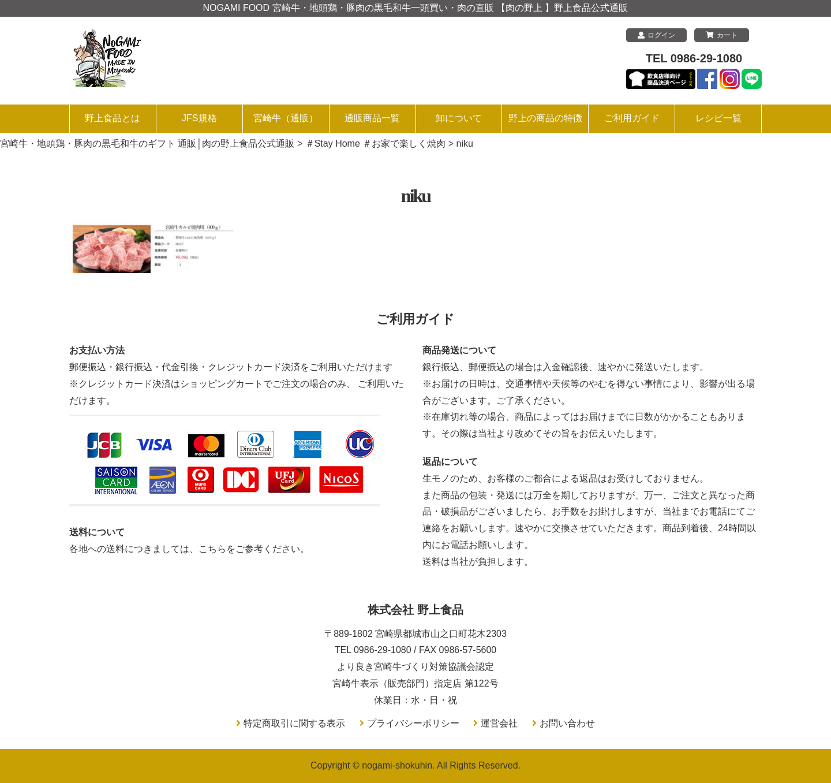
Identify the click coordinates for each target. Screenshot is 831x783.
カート (722, 35)
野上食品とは (112, 118)
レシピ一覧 (718, 118)
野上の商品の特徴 (545, 118)
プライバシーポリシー (413, 723)
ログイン (656, 35)
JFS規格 (199, 118)
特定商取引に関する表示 (294, 723)
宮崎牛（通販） (285, 118)
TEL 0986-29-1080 (694, 58)
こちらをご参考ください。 (254, 549)
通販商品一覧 (372, 118)
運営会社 (499, 723)
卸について (459, 118)
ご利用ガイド (632, 118)
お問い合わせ (567, 723)
